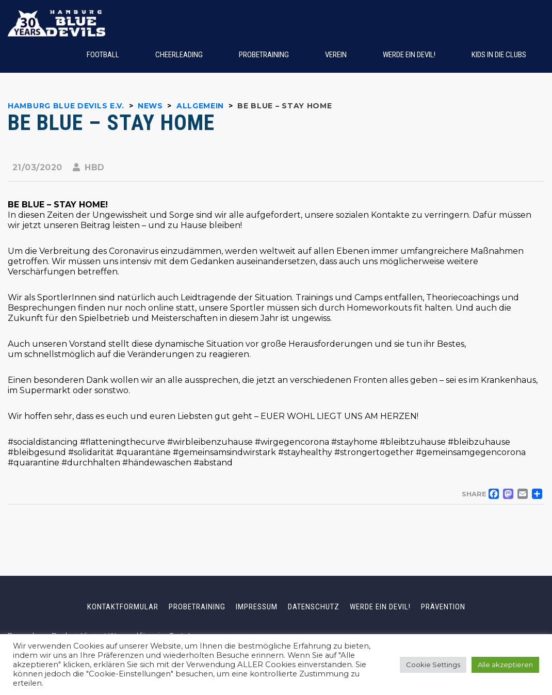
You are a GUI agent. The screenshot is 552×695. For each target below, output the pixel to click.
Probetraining (197, 606)
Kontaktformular (122, 606)
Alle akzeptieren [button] (505, 664)
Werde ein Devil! (380, 606)
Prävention (443, 606)
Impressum (257, 606)
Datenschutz (313, 606)
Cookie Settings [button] (433, 664)
